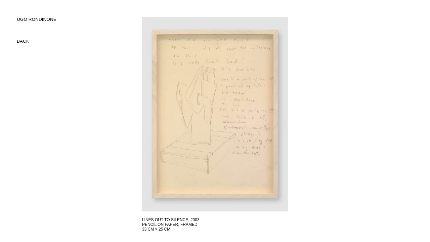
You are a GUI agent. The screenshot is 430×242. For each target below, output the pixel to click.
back (23, 41)
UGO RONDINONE (36, 19)
